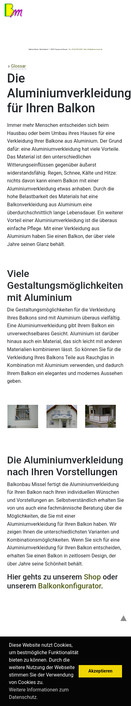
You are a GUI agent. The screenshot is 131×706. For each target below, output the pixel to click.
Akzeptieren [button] (100, 671)
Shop (92, 577)
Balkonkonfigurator (69, 586)
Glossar (18, 66)
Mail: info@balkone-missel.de (93, 49)
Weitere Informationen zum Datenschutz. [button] (39, 693)
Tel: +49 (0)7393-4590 (75, 49)
